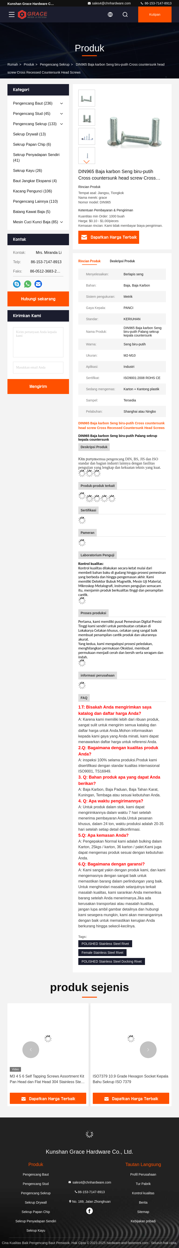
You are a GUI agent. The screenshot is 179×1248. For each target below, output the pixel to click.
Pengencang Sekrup (54, 64)
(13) (29, 134)
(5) (31, 212)
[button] (87, 162)
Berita (143, 1202)
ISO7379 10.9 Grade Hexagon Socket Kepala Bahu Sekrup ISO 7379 (130, 1079)
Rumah (12, 64)
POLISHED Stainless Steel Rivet (105, 944)
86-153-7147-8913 (156, 3)
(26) (27, 171)
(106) (32, 191)
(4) (35, 181)
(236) (32, 103)
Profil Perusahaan (143, 1174)
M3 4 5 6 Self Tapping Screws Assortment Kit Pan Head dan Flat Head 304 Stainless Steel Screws (47, 1079)
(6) (32, 144)
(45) (31, 114)
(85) (35, 222)
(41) (36, 157)
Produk (29, 64)
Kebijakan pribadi (143, 1221)
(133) (35, 124)
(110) (35, 201)
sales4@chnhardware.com (109, 3)
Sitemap (143, 1212)
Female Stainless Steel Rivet (102, 952)
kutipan (154, 14)
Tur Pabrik (143, 1184)
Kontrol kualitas (143, 1193)
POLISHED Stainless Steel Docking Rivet (112, 961)
